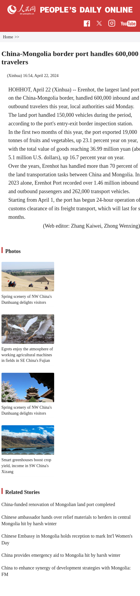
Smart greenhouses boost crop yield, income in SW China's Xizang (26, 466)
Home (8, 37)
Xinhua (14, 75)
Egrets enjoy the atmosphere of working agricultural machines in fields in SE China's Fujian (27, 355)
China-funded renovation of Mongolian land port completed (58, 504)
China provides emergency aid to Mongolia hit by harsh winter (60, 555)
